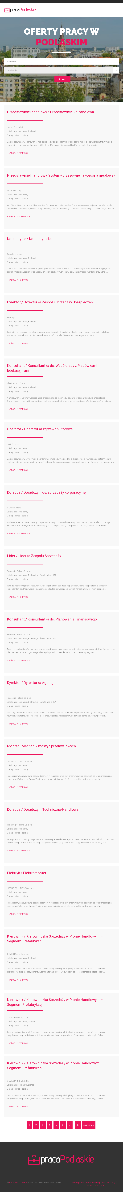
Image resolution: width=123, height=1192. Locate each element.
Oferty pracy (78, 1182)
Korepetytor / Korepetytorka (29, 239)
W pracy (111, 1182)
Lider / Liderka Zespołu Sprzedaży (34, 556)
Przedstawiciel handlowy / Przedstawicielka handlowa (50, 112)
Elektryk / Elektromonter (26, 873)
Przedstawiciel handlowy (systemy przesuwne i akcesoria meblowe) (61, 175)
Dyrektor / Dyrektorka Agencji (31, 683)
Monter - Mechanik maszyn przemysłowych (41, 746)
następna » (88, 1125)
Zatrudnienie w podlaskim (94, 1185)
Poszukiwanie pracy (95, 1182)
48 (78, 1125)
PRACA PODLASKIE (18, 1182)
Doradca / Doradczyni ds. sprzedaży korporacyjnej (47, 492)
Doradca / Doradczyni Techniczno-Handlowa (42, 810)
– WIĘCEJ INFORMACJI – (18, 153)
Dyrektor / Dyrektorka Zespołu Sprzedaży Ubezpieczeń (50, 302)
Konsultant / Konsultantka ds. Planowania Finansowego (52, 619)
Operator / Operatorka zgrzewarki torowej (40, 429)
